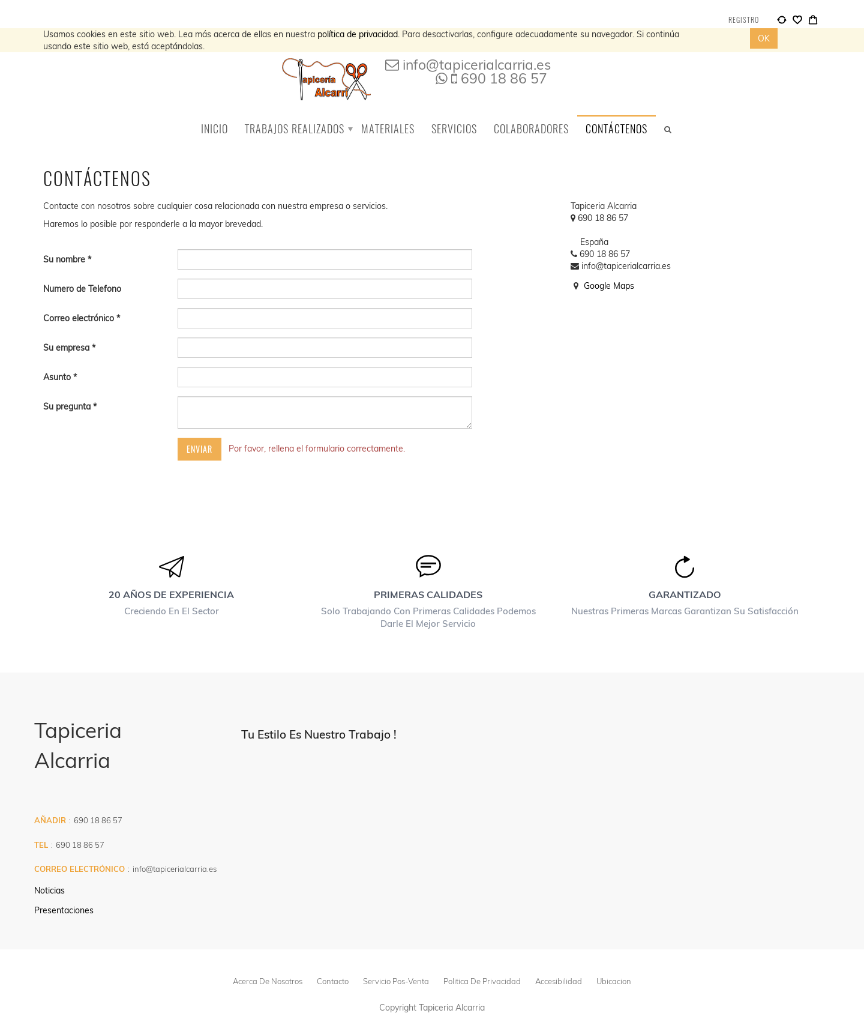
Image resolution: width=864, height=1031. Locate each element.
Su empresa (67, 347)
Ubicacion (613, 981)
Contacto (333, 981)
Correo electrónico (79, 318)
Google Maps (609, 285)
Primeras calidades (428, 594)
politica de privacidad (482, 981)
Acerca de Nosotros (267, 981)
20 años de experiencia (171, 594)
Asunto (58, 377)
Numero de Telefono (82, 288)
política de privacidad (357, 34)
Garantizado (685, 594)
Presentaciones (64, 910)
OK (764, 38)
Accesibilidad (558, 981)
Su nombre (65, 259)
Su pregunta (68, 406)
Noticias (49, 890)
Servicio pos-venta (396, 981)
